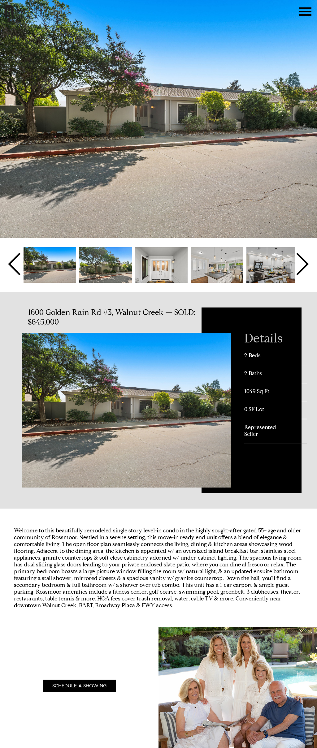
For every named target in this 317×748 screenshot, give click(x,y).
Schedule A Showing (79, 686)
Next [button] (302, 264)
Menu (305, 12)
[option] (50, 264)
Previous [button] (15, 264)
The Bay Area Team (18, 13)
